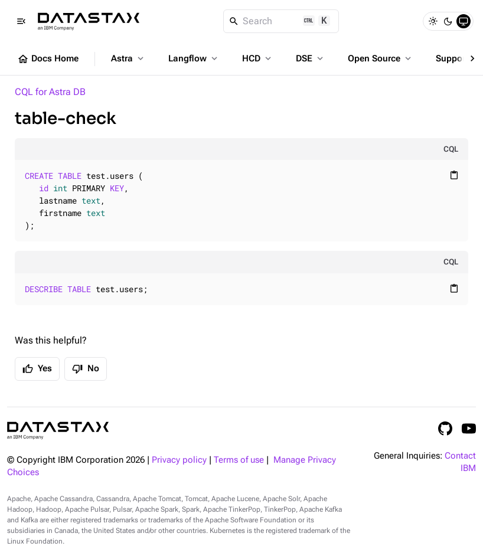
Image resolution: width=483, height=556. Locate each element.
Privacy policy (179, 460)
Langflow (194, 58)
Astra (128, 58)
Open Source (380, 58)
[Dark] (448, 21)
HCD (257, 58)
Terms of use (239, 460)
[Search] (281, 21)
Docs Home (48, 59)
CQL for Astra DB (50, 91)
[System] (463, 21)
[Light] (433, 21)
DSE (310, 58)
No (85, 369)
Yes (37, 369)
